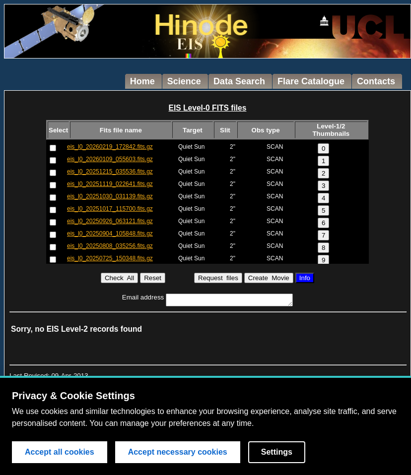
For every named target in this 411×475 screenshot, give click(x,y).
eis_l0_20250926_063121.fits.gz (110, 221)
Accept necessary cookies (177, 452)
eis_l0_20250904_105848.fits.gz (110, 233)
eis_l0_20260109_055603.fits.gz (110, 159)
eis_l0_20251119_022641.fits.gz (110, 183)
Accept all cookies (59, 452)
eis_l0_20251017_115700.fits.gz (110, 208)
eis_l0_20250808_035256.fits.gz (110, 245)
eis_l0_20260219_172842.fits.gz (110, 146)
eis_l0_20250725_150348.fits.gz (110, 258)
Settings (276, 452)
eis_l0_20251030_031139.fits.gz (110, 196)
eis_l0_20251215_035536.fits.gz (110, 171)
